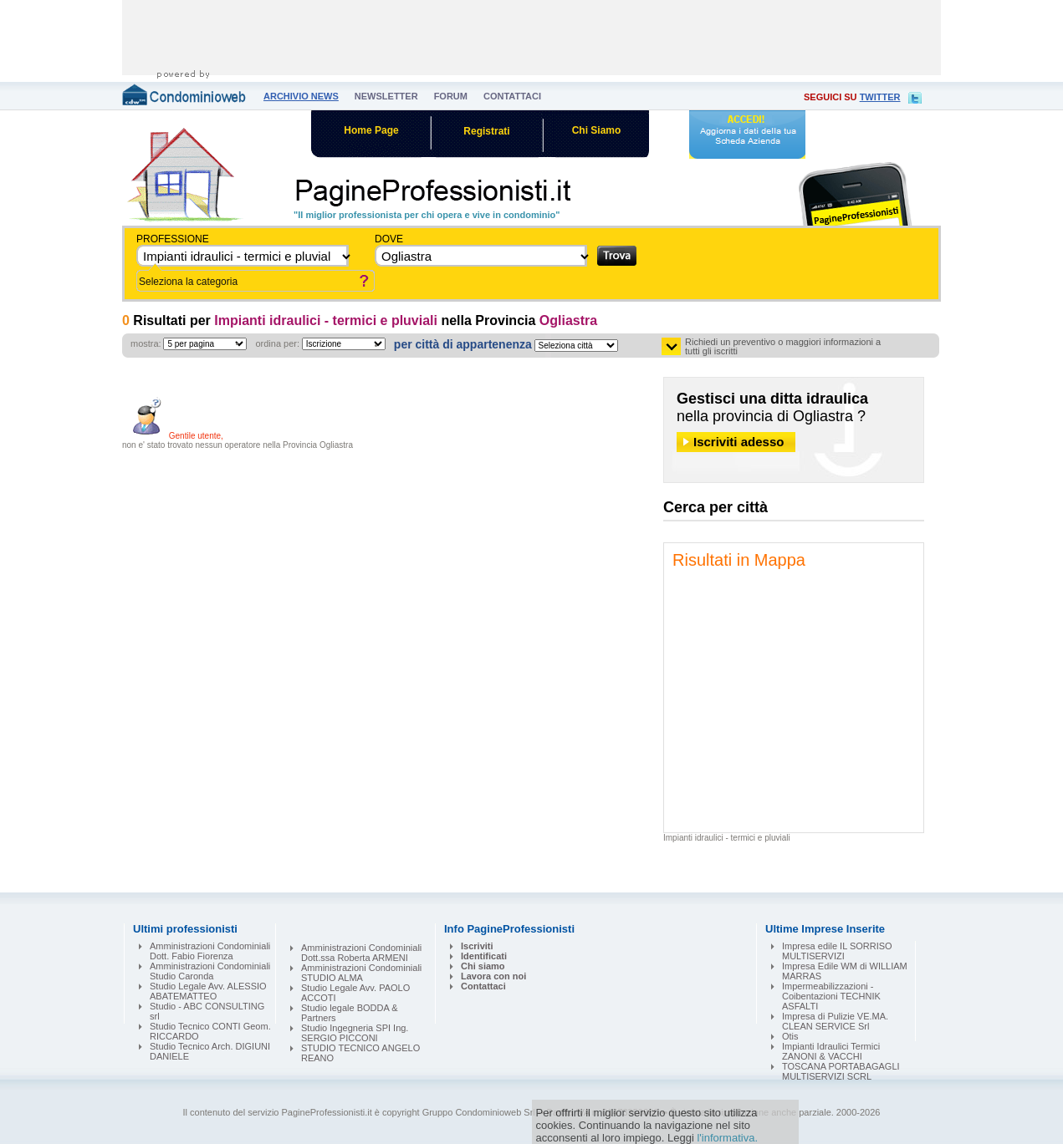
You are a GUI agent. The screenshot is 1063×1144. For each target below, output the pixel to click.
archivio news (301, 96)
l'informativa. (727, 1137)
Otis (790, 1036)
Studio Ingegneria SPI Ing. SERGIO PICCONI (354, 1033)
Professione (172, 239)
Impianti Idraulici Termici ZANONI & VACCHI (831, 1051)
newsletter (386, 96)
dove (389, 239)
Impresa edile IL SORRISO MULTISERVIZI (837, 951)
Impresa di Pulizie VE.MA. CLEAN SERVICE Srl (835, 1021)
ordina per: (277, 343)
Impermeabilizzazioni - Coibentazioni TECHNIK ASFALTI (831, 996)
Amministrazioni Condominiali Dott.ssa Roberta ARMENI (361, 953)
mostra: (145, 343)
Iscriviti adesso (738, 442)
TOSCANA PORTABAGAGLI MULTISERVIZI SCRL (841, 1071)
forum (451, 96)
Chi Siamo (596, 130)
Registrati (486, 131)
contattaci (512, 96)
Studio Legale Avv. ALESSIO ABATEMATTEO (208, 991)
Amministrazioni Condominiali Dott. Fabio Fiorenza (210, 951)
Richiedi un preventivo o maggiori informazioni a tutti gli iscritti (783, 347)
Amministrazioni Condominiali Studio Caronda (210, 971)
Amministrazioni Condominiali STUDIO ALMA (361, 973)
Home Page (371, 130)
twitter (880, 97)
